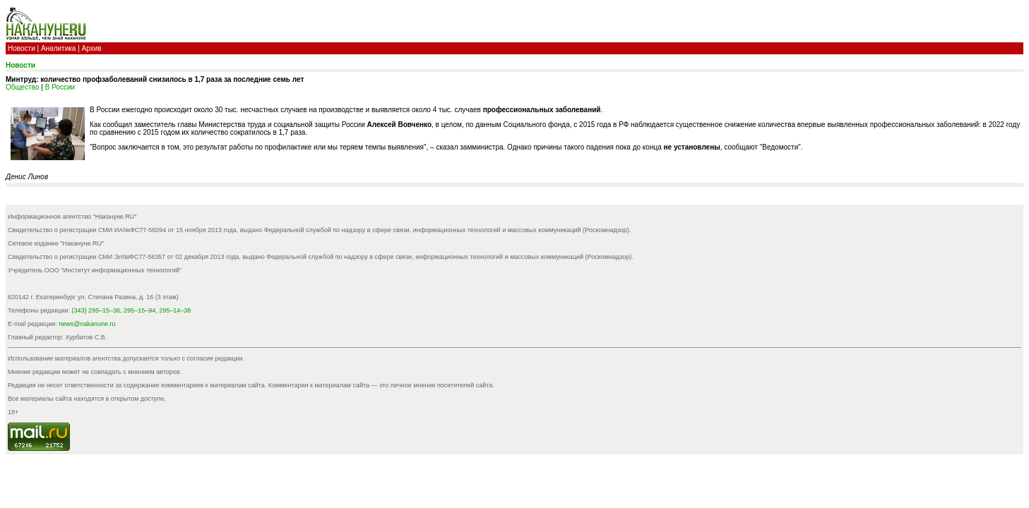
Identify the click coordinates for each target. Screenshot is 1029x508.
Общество (23, 87)
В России (60, 87)
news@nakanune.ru (87, 323)
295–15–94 (139, 310)
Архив (92, 48)
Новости (21, 48)
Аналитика (58, 48)
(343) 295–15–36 (96, 310)
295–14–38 (175, 310)
